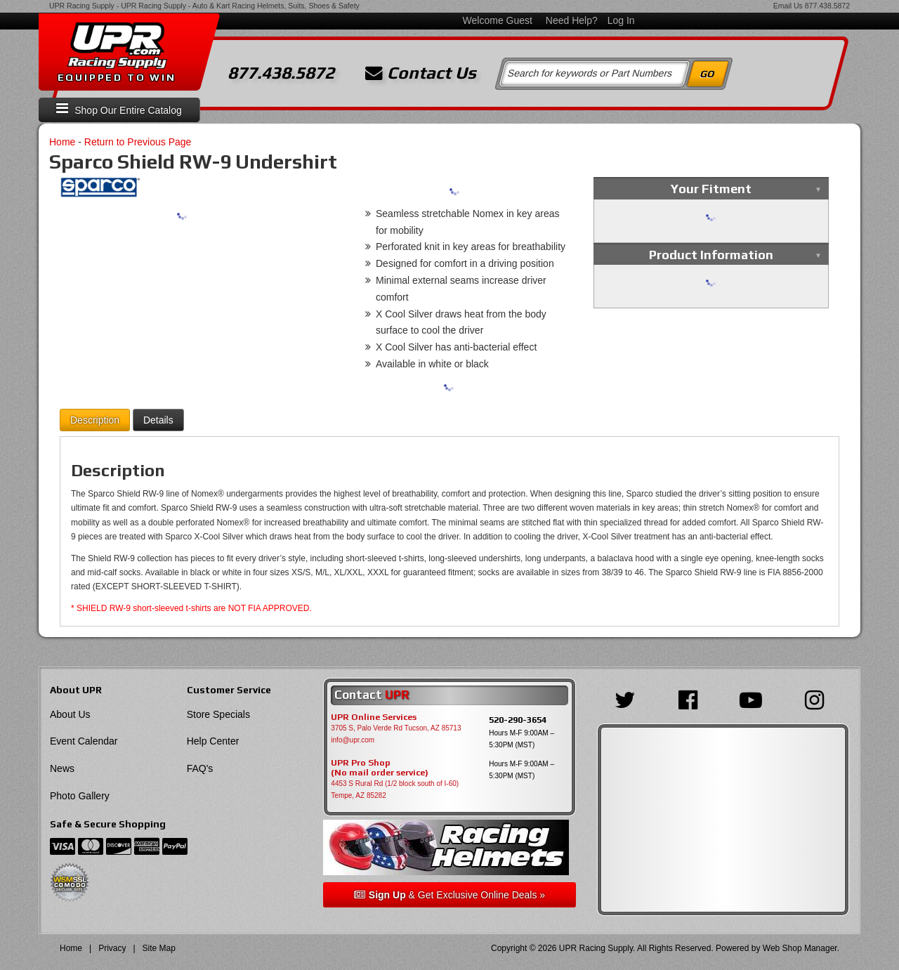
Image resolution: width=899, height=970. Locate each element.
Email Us (788, 5)
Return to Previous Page (138, 142)
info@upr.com (352, 740)
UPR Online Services (373, 717)
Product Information (711, 254)
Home (62, 142)
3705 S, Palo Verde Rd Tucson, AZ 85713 (396, 728)
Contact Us (420, 73)
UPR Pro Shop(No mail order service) (379, 768)
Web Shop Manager (800, 948)
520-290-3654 (517, 719)
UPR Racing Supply (81, 5)
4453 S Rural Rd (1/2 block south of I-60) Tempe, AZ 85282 (395, 789)
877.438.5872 (827, 5)
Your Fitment (711, 188)
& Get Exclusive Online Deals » (449, 894)
